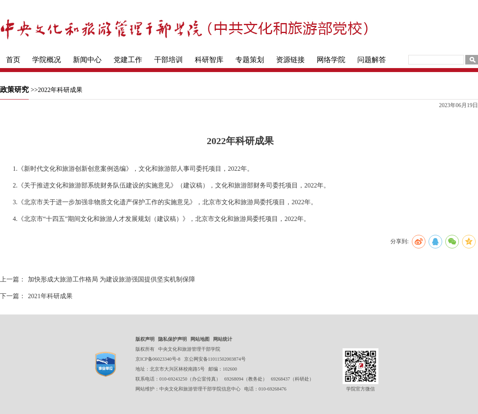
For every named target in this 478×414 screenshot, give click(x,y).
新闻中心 (87, 60)
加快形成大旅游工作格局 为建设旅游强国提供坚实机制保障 (111, 279)
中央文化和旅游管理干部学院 (189, 349)
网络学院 (331, 60)
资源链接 (290, 60)
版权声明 (145, 339)
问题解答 (371, 60)
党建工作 (128, 60)
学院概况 (46, 60)
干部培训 (168, 60)
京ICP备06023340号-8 (157, 359)
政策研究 (14, 90)
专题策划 (249, 60)
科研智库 (209, 60)
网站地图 (200, 339)
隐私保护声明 (172, 339)
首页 (13, 60)
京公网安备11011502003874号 (215, 359)
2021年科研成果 (50, 296)
